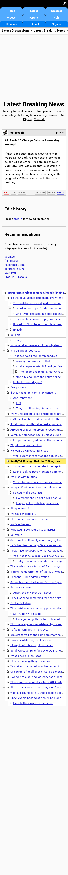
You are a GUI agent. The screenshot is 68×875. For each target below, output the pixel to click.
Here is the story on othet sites (33, 703)
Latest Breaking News (49, 30)
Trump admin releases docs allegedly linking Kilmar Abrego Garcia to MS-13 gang (34, 115)
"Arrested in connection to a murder (32, 529)
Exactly (17, 329)
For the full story (20, 603)
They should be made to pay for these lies (39, 319)
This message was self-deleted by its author (38, 624)
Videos (11, 17)
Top (13, 192)
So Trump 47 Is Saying (27, 613)
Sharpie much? (19, 508)
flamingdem (12, 260)
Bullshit (15, 334)
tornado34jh (16, 132)
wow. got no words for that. (33, 361)
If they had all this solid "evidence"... (33, 392)
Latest (34, 11)
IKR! (18, 403)
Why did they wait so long (26, 445)
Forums (34, 17)
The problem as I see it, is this (29, 519)
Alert (21, 192)
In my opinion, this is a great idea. (37, 503)
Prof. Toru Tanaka (16, 277)
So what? (16, 535)
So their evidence (21, 587)
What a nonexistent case (25, 656)
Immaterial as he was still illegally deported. (38, 345)
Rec (6, 192)
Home (11, 11)
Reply (60, 192)
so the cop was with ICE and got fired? (40, 366)
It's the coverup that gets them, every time (36, 297)
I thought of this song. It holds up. (31, 645)
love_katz (11, 273)
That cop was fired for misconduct (35, 356)
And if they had (22, 398)
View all (39, 119)
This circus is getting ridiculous (30, 661)
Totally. (17, 340)
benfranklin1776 (15, 268)
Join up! (34, 24)
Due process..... (20, 387)
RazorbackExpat (15, 264)
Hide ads (11, 24)
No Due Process (20, 524)
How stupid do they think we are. (31, 640)
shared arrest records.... (25, 350)
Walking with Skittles (23, 477)
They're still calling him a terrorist (37, 408)
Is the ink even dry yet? (27, 382)
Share (51, 192)
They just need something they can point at (37, 598)
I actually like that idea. (28, 492)
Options (40, 192)
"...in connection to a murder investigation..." (38, 466)
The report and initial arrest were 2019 (43, 371)
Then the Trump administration (29, 577)
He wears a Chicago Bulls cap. (29, 450)
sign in (18, 219)
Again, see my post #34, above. (32, 592)
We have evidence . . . (24, 513)
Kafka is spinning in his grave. (29, 629)
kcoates (10, 256)
